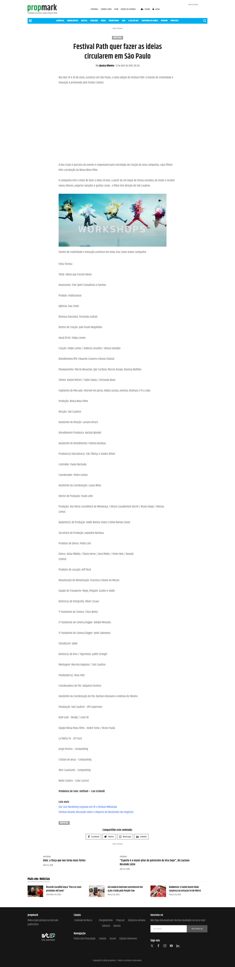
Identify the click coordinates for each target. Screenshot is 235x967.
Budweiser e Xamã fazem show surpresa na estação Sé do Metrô (185, 889)
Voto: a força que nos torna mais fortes (64, 860)
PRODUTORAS (114, 20)
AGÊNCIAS (60, 20)
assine (145, 9)
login (156, 9)
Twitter (109, 837)
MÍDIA (103, 20)
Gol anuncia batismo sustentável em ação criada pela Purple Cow (125, 889)
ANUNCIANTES (72, 20)
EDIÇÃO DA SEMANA (128, 9)
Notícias (117, 38)
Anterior (47, 857)
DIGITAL (84, 20)
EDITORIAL (94, 9)
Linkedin (141, 837)
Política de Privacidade (84, 939)
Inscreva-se (197, 929)
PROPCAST (175, 20)
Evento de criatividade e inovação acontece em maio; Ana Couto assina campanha (102, 252)
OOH (123, 20)
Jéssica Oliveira (105, 66)
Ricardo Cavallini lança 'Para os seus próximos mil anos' (63, 889)
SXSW (116, 9)
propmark (112, 960)
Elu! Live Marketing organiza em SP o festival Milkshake (88, 807)
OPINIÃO (164, 20)
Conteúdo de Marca (83, 920)
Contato (102, 939)
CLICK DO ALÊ (133, 20)
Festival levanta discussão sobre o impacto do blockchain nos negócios (96, 812)
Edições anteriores (128, 939)
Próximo (123, 857)
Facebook (93, 837)
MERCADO (94, 20)
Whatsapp (125, 837)
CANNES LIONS (106, 9)
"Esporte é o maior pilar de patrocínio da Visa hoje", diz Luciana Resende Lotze (154, 862)
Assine (113, 939)
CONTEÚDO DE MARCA (149, 20)
